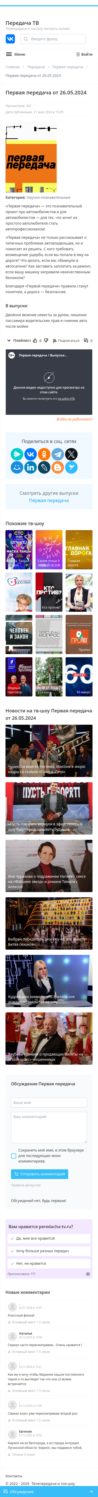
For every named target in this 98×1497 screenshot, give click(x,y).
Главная (12, 66)
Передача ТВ (22, 22)
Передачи (36, 66)
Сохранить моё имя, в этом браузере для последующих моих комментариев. (51, 1156)
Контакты (13, 1475)
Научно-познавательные (48, 197)
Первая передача (67, 66)
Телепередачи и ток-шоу (53, 1483)
